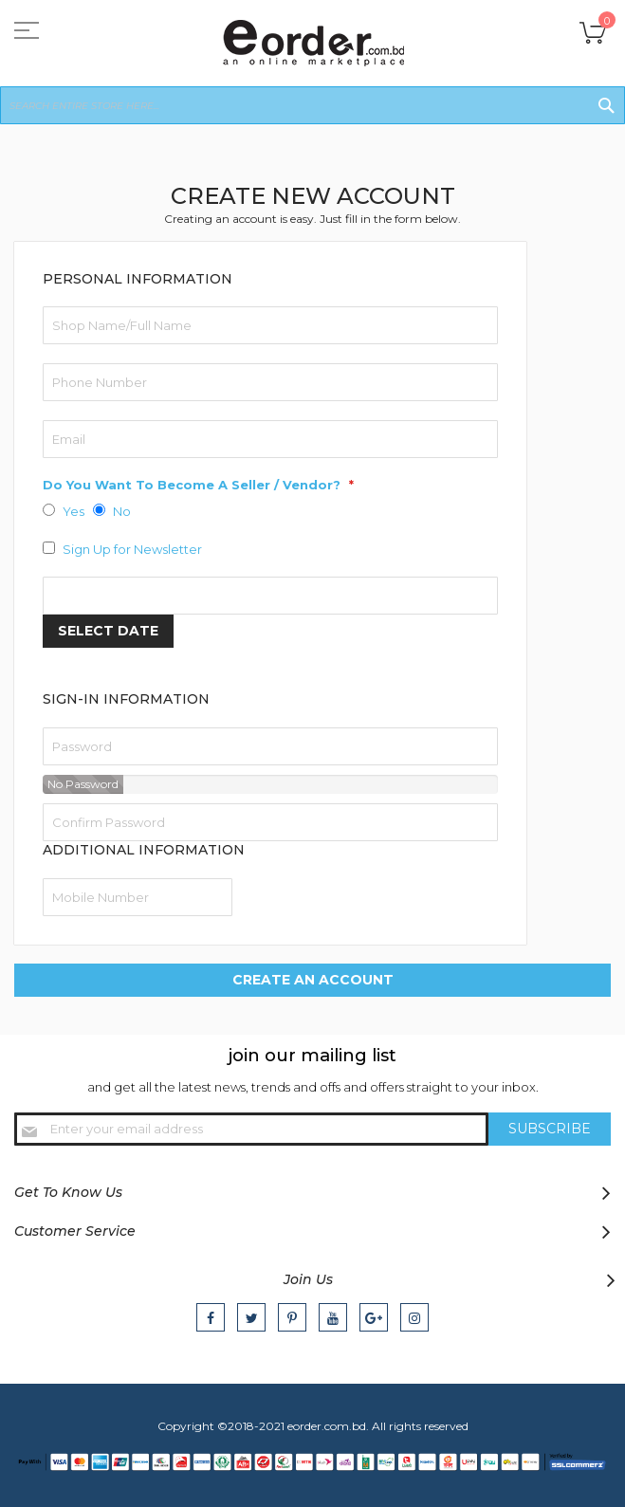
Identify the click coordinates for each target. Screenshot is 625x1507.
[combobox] (312, 105)
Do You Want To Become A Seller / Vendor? (193, 484)
